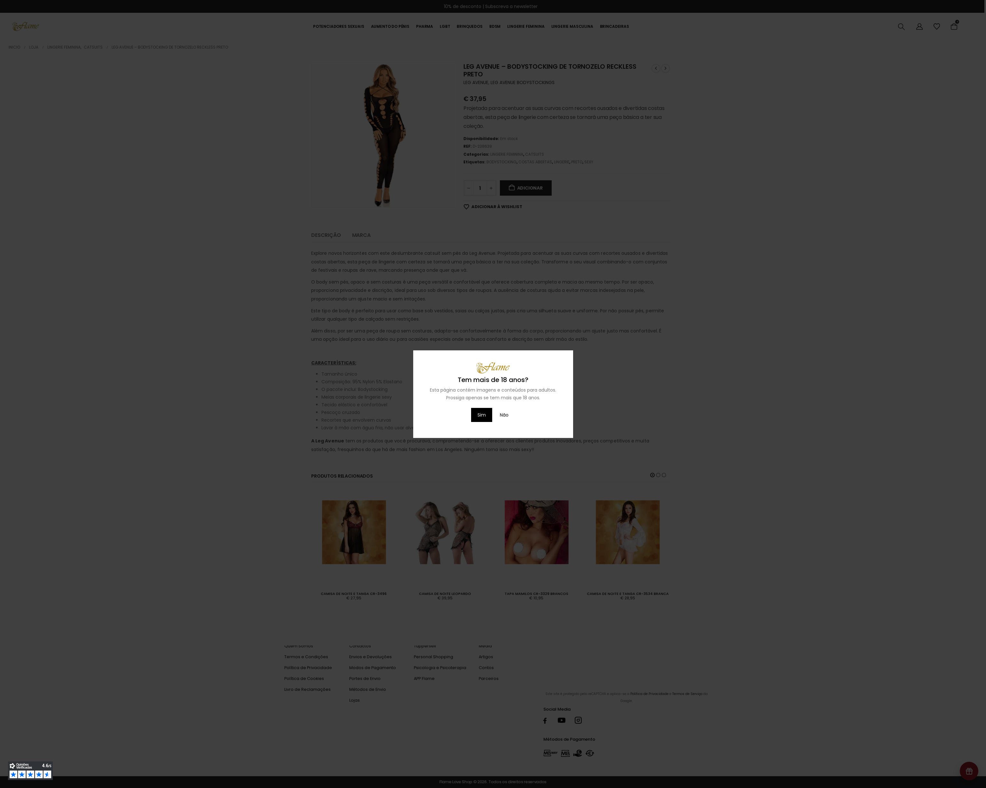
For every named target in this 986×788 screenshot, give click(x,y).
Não (504, 415)
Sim (481, 415)
